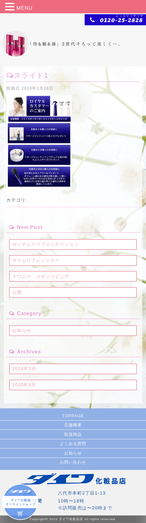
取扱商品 (73, 434)
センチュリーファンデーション (45, 244)
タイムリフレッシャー (36, 260)
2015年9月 (24, 384)
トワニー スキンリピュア (40, 276)
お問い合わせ (73, 462)
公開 (17, 292)
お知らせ (21, 330)
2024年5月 (24, 368)
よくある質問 (73, 443)
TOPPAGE (73, 415)
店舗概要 (73, 425)
